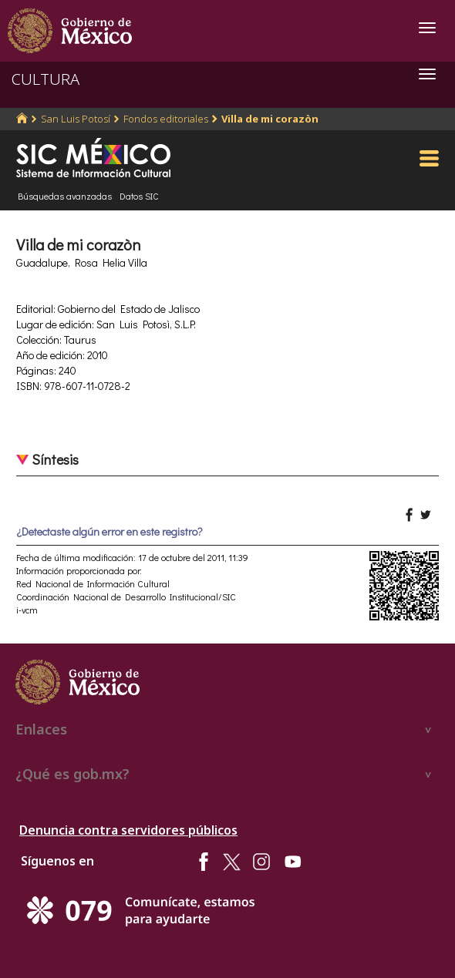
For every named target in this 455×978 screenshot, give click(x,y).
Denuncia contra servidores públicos (128, 830)
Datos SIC (139, 196)
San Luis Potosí (75, 119)
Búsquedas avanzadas (65, 196)
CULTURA (45, 79)
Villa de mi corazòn (269, 119)
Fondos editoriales (165, 119)
